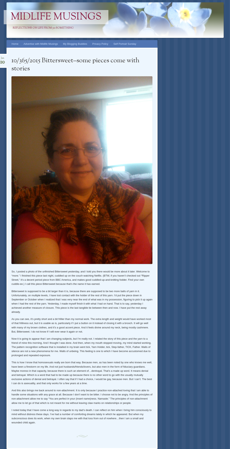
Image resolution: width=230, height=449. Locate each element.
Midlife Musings (56, 17)
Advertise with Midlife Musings (40, 43)
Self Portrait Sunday (124, 43)
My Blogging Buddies (75, 43)
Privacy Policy (100, 43)
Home (15, 43)
